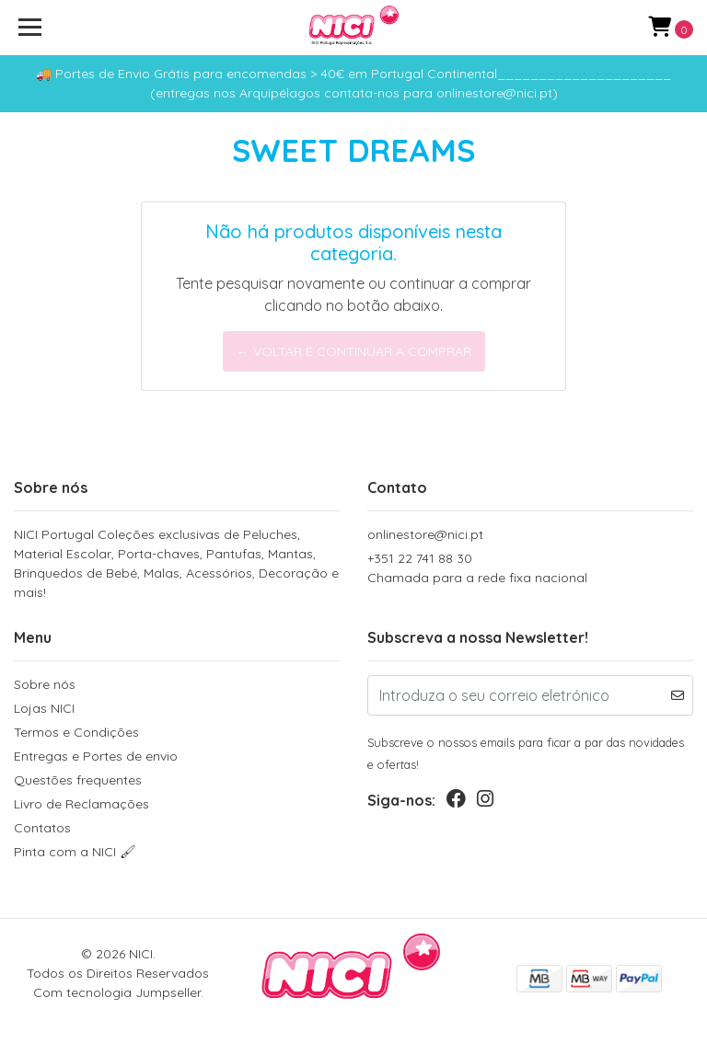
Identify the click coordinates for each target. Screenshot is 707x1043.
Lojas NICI (44, 708)
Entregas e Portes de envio (96, 756)
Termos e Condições (76, 732)
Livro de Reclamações (81, 804)
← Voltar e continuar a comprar (354, 351)
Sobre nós (44, 684)
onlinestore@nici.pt (425, 534)
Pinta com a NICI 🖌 (75, 851)
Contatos (42, 828)
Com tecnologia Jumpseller (117, 992)
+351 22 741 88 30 (530, 569)
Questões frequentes (78, 780)
